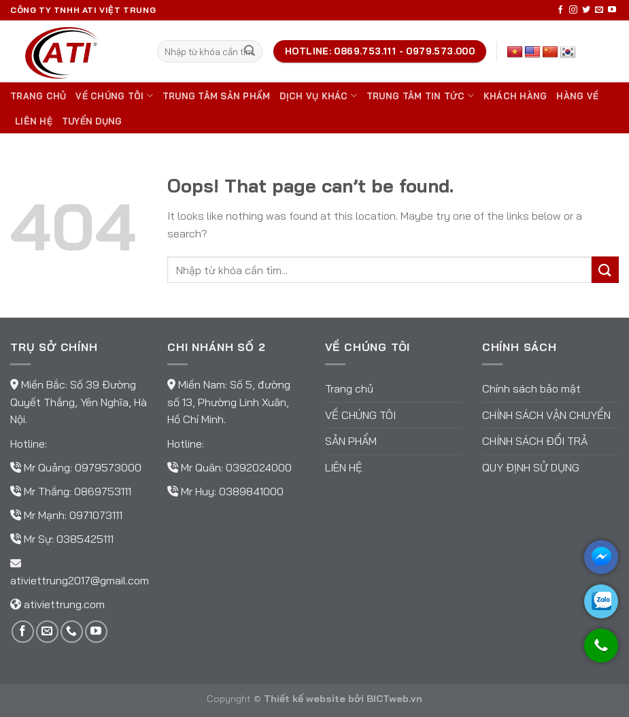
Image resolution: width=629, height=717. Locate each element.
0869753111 (102, 491)
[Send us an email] (599, 10)
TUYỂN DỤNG (92, 121)
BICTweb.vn (394, 699)
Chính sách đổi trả (535, 441)
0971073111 (95, 515)
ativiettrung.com (64, 604)
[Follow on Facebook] (560, 10)
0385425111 (85, 539)
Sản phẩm (351, 441)
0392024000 (259, 467)
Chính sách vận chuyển (546, 415)
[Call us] (72, 631)
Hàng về (577, 95)
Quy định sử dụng (530, 467)
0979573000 (108, 467)
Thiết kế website (304, 699)
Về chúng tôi (114, 95)
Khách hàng (515, 95)
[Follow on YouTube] (612, 10)
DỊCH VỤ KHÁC (318, 95)
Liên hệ (33, 121)
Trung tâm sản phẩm (217, 95)
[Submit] (249, 51)
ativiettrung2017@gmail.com (79, 580)
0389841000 (251, 491)
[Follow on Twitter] (586, 10)
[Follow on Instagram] (573, 10)
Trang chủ (38, 95)
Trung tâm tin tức (420, 95)
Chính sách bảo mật (531, 388)
